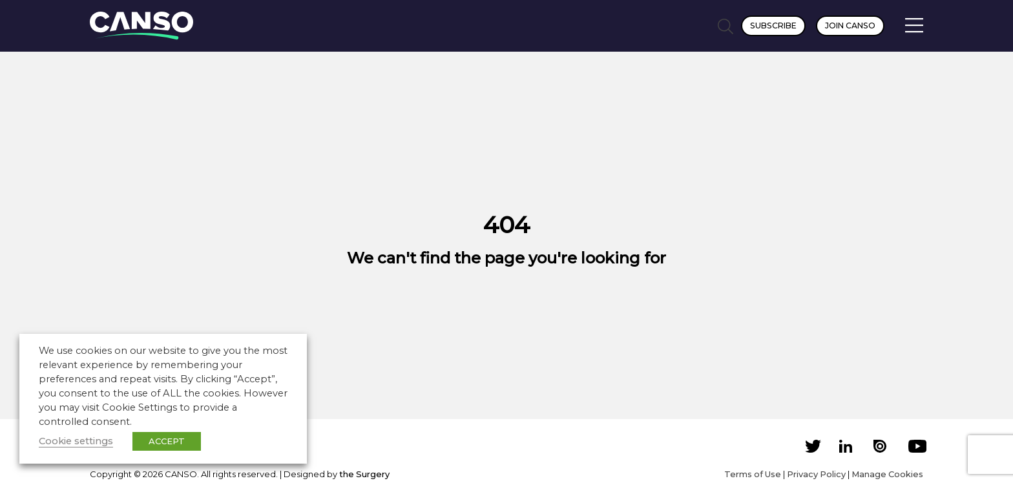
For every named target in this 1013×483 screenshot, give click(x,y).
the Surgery (364, 474)
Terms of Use (752, 474)
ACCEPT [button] (167, 441)
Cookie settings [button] (76, 441)
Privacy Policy (816, 474)
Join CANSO (850, 25)
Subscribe (773, 25)
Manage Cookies (887, 474)
